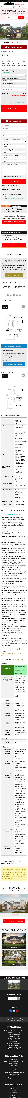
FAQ (8, 1020)
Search (3, 1019)
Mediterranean (14, 1042)
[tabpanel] (14, 31)
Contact (19, 1020)
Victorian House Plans (14, 1049)
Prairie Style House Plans (14, 1043)
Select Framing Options (9, 84)
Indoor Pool (14, 1067)
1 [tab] (5, 41)
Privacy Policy (21, 198)
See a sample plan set (14, 514)
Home (2, 51)
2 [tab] (8, 41)
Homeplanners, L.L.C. (14, 1090)
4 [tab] (13, 41)
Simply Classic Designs (14, 1094)
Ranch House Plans (14, 1045)
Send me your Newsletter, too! (12, 176)
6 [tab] (17, 41)
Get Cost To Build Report (14, 222)
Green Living (14, 1088)
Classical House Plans (14, 1034)
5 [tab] (15, 41)
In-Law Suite (14, 1065)
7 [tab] (20, 41)
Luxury (14, 1069)
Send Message (14, 181)
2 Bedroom (14, 1060)
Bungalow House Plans (14, 1032)
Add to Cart (14, 108)
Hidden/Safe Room (14, 1063)
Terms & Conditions (15, 13)
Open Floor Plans (14, 1070)
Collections (15, 1019)
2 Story (14, 1076)
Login (23, 7)
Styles (9, 1019)
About (13, 1020)
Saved (14, 7)
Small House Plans (14, 1074)
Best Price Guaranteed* (19, 95)
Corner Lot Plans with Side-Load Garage (14, 1061)
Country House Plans (14, 1038)
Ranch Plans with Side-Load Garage (14, 1072)
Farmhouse (11, 51)
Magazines (23, 1019)
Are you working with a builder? (11, 150)
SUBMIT (21, 17)
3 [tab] (10, 41)
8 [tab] (22, 41)
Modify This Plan (14, 275)
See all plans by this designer (14, 921)
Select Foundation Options (10, 78)
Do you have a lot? (7, 144)
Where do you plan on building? (11, 155)
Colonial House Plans (14, 1036)
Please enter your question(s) (10, 164)
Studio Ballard (14, 1096)
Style (6, 51)
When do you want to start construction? (13, 139)
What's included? (6, 72)
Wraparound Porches (14, 1078)
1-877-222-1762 (20, 103)
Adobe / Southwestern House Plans (14, 1031)
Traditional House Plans (14, 1047)
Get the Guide (14, 245)
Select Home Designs (14, 1092)
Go (18, 999)
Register (19, 7)
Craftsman (14, 1040)
